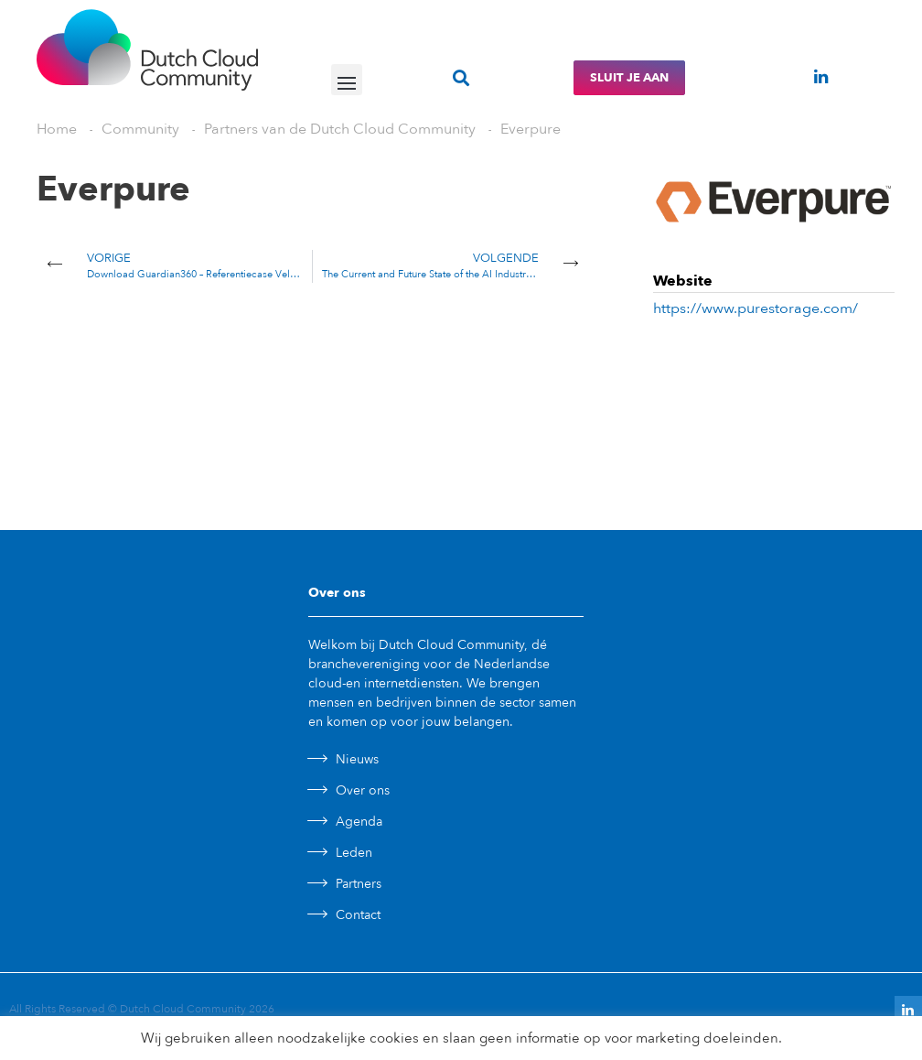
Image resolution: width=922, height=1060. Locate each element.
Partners (358, 883)
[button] (346, 79)
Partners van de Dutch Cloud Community (340, 129)
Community (140, 129)
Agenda (359, 821)
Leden (354, 852)
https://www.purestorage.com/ (755, 308)
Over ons (363, 790)
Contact (358, 915)
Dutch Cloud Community (183, 1008)
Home (57, 129)
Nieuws (357, 759)
